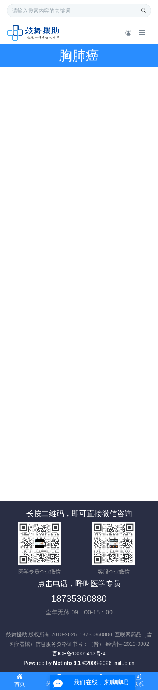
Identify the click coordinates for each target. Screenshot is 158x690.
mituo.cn (124, 663)
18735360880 (79, 598)
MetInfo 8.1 (67, 663)
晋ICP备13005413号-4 (78, 653)
